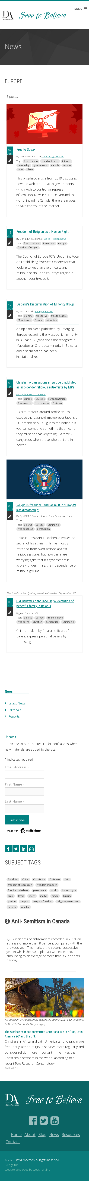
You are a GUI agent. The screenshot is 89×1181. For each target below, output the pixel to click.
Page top (11, 1165)
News (8, 692)
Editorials (14, 710)
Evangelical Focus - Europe (31, 394)
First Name (14, 784)
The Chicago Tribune (53, 156)
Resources (71, 1134)
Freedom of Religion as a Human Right (42, 232)
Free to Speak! (26, 150)
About (30, 1134)
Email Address (17, 767)
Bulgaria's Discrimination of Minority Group (45, 304)
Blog (42, 1134)
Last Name (14, 801)
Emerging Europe (44, 311)
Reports (14, 716)
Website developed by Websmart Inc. (27, 1170)
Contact (13, 1141)
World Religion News (55, 238)
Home (16, 1134)
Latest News (17, 703)
